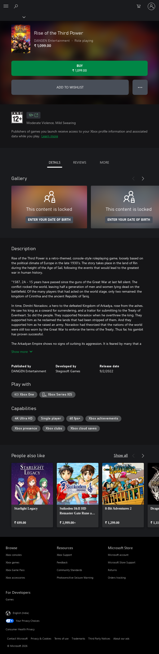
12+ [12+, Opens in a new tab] (33, 115)
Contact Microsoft (17, 638)
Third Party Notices (99, 638)
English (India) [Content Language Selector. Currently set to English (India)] (21, 612)
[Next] (143, 178)
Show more (21, 351)
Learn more (49, 136)
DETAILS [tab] (54, 162)
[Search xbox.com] (17, 6)
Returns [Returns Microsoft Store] (112, 569)
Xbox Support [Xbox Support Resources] (64, 554)
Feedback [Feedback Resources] (62, 562)
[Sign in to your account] (151, 6)
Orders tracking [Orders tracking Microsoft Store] (117, 577)
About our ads (121, 638)
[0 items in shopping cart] (140, 6)
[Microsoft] (79, 3)
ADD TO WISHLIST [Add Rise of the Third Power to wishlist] (70, 87)
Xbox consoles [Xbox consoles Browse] (14, 554)
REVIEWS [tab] (79, 162)
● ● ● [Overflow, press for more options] (140, 87)
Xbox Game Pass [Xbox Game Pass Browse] (15, 569)
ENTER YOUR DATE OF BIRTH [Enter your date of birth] (49, 219)
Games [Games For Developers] (10, 599)
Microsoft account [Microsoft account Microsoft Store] (118, 554)
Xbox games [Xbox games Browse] (12, 562)
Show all (121, 455)
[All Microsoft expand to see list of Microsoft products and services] (6, 6)
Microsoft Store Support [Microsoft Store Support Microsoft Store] (121, 562)
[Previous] (133, 178)
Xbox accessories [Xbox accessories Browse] (15, 577)
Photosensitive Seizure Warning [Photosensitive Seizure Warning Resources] (75, 577)
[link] (32, 495)
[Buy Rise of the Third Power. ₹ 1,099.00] (79, 68)
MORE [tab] (104, 162)
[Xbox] (12, 17)
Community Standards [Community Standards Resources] (69, 569)
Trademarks (78, 638)
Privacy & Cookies (41, 638)
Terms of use (61, 638)
